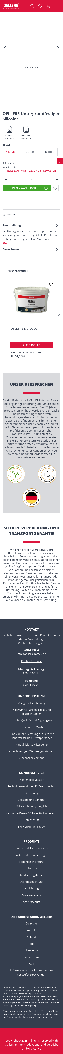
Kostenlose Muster (32, 780)
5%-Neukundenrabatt (31, 826)
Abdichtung (31, 888)
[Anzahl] (31, 179)
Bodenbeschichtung (31, 862)
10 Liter (49, 151)
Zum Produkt (31, 345)
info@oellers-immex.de (31, 654)
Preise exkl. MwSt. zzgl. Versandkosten (31, 170)
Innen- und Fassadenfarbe (31, 848)
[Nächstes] (57, 48)
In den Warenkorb (24, 188)
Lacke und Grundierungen (31, 855)
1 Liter (10, 151)
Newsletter (31, 950)
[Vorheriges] (5, 48)
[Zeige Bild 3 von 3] (36, 68)
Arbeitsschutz (31, 902)
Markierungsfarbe (31, 875)
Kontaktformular (31, 661)
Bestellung (31, 793)
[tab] (31, 234)
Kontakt (31, 930)
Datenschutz (32, 820)
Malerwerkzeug (31, 895)
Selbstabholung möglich (31, 806)
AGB (31, 964)
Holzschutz (32, 868)
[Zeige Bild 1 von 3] (26, 68)
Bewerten (9, 214)
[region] (31, 67)
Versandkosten (20, 1005)
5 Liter (30, 151)
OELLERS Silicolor (25, 329)
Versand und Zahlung (31, 800)
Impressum (31, 957)
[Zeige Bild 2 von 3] (31, 68)
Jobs (31, 944)
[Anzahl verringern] (6, 179)
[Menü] (56, 6)
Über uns (31, 924)
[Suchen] (32, 6)
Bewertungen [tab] (31, 249)
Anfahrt (31, 937)
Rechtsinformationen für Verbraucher (32, 786)
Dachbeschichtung (31, 882)
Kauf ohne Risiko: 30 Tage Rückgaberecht (31, 813)
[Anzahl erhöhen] (57, 179)
